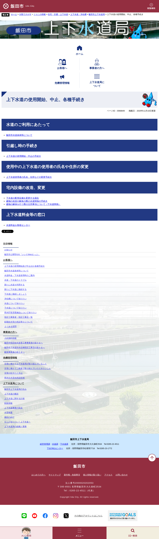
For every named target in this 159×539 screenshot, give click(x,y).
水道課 (55, 444)
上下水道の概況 (11, 394)
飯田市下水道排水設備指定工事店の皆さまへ (24, 347)
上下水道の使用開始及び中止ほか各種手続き (24, 266)
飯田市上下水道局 (97, 14)
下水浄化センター (55, 448)
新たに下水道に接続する (15, 289)
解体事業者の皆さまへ (14, 352)
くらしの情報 (40, 14)
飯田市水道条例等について (19, 135)
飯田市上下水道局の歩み (15, 389)
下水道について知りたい (15, 308)
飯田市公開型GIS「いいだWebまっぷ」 (22, 254)
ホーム (14, 14)
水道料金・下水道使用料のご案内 (19, 275)
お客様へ (62, 63)
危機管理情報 (62, 78)
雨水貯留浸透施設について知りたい (20, 313)
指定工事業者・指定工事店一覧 (18, 317)
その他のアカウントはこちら (88, 515)
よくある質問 (10, 326)
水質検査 (8, 413)
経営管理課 (45, 444)
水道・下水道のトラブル (15, 280)
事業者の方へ (96, 63)
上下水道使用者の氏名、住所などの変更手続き (29, 177)
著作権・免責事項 (72, 475)
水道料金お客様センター (18, 225)
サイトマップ (55, 475)
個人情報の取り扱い (92, 475)
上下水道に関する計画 (14, 399)
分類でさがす (25, 14)
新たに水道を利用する (14, 285)
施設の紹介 (9, 417)
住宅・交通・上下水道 (58, 14)
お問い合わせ (122, 475)
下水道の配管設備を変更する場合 (22, 198)
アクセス (108, 475)
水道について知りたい (14, 303)
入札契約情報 (10, 338)
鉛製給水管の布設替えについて (18, 322)
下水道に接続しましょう (15, 294)
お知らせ (8, 250)
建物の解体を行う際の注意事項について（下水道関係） (33, 204)
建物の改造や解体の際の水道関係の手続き (27, 201)
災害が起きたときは (13, 373)
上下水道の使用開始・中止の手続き (23, 156)
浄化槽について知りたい (15, 299)
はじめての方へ (38, 475)
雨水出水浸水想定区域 (14, 378)
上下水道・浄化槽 (78, 14)
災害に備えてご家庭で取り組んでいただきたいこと (27, 368)
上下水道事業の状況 (13, 408)
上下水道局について (96, 79)
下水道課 (64, 444)
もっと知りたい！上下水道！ (17, 422)
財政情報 (8, 403)
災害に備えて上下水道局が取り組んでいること (25, 364)
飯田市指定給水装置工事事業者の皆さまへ (23, 343)
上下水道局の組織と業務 (15, 426)
